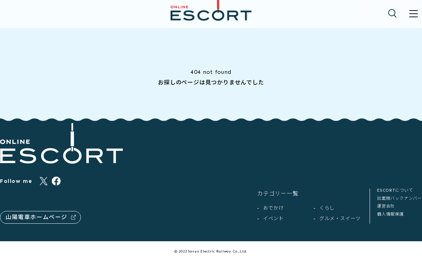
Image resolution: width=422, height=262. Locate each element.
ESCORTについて (395, 190)
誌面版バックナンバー (399, 198)
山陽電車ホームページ (41, 217)
